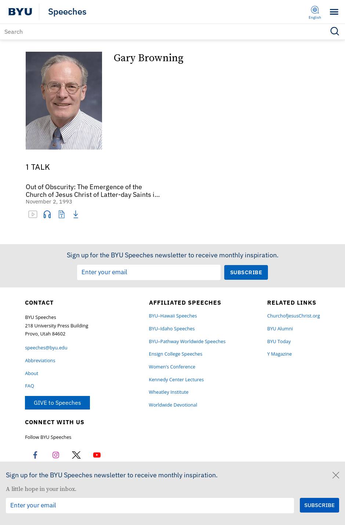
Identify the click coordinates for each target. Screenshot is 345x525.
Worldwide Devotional (173, 405)
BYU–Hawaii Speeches (173, 316)
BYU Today (279, 341)
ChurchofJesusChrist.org (293, 316)
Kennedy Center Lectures (176, 379)
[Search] (172, 32)
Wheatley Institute (169, 392)
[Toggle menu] (334, 11)
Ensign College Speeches (176, 354)
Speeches (67, 12)
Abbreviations (40, 360)
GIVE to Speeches (57, 402)
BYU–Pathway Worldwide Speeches (187, 341)
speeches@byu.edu (46, 347)
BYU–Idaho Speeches (172, 328)
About (31, 373)
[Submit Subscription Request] (246, 272)
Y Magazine (279, 354)
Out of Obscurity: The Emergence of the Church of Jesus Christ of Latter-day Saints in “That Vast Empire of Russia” (92, 190)
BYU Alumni (280, 328)
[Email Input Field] (149, 272)
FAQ (29, 386)
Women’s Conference (172, 367)
